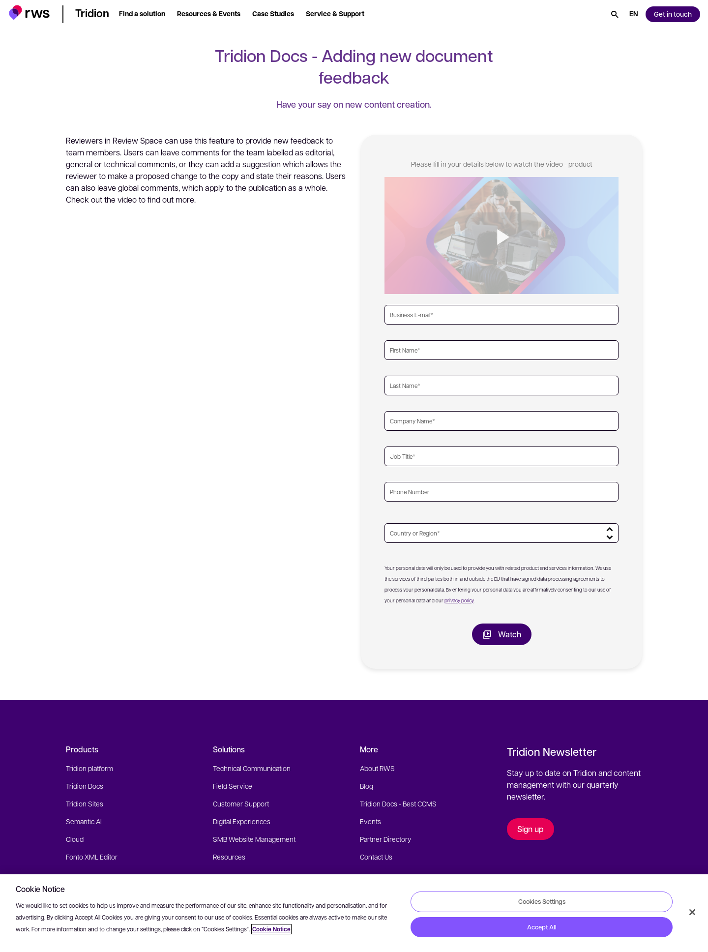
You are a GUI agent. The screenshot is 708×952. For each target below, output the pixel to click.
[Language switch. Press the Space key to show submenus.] (634, 14)
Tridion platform (89, 768)
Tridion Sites (84, 803)
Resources (229, 856)
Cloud (75, 838)
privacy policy (458, 600)
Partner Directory (385, 838)
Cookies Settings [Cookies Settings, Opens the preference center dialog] (541, 901)
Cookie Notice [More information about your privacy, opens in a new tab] (271, 929)
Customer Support (241, 803)
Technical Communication (252, 768)
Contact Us (376, 856)
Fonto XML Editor (92, 856)
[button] (29, 12)
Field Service (232, 785)
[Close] (692, 912)
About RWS (377, 768)
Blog (366, 785)
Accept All (542, 926)
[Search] (614, 14)
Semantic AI (84, 821)
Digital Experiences (241, 821)
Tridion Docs (84, 785)
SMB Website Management (254, 838)
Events (370, 821)
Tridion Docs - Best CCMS (398, 803)
